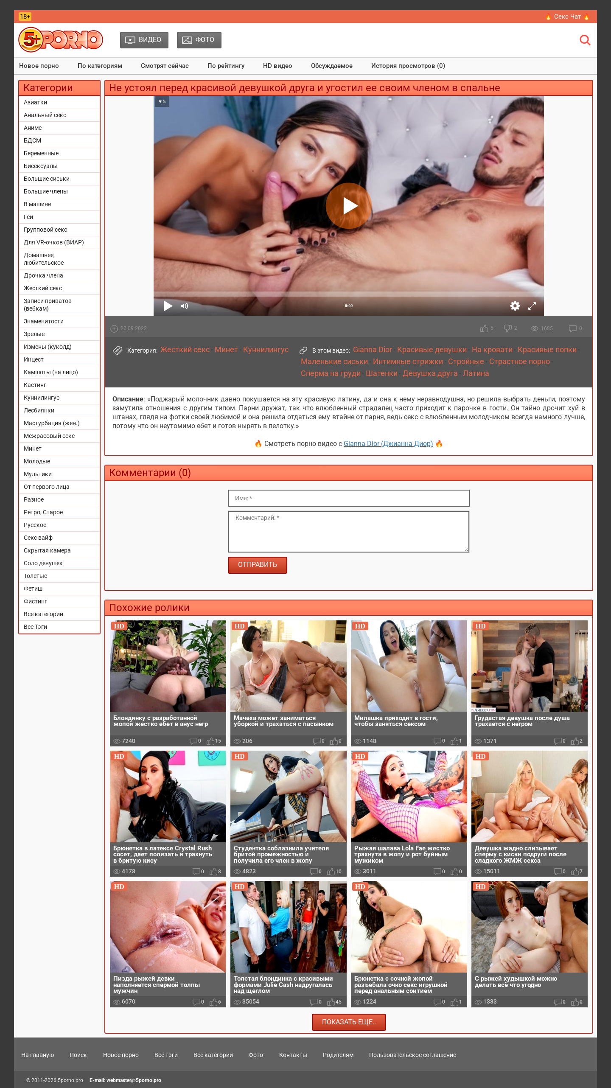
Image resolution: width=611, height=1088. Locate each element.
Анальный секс (45, 115)
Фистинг (35, 601)
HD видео (277, 66)
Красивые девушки (432, 349)
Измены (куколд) (48, 346)
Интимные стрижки (408, 361)
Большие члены (46, 191)
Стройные (466, 361)
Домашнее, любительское (44, 259)
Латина (476, 373)
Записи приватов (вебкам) (48, 304)
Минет (33, 448)
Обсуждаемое (332, 66)
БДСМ (32, 140)
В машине (37, 204)
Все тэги (166, 1055)
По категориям (100, 66)
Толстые (35, 575)
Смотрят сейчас (165, 66)
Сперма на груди (331, 373)
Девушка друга (430, 373)
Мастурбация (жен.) (52, 423)
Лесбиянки (39, 410)
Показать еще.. (349, 1022)
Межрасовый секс (49, 435)
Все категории (43, 614)
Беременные (41, 153)
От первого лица (47, 486)
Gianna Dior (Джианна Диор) (388, 444)
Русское (35, 525)
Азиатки (35, 102)
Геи (28, 216)
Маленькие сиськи (334, 361)
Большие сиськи (47, 178)
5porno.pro (70, 1080)
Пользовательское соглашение (412, 1055)
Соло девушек (43, 563)
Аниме (33, 127)
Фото (256, 1055)
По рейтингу (225, 66)
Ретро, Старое (43, 512)
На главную (37, 1055)
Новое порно (39, 66)
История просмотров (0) (408, 66)
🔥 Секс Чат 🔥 (567, 16)
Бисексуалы (41, 166)
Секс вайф (38, 537)
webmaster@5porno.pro (134, 1080)
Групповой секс (45, 229)
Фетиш (33, 588)
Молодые (37, 461)
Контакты (293, 1055)
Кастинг (35, 384)
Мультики (38, 474)
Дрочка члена (43, 275)
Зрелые (34, 334)
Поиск (78, 1055)
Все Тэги (35, 626)
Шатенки (382, 373)
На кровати (492, 349)
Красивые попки (547, 349)
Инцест (34, 359)
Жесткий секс (43, 288)
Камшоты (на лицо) (51, 372)
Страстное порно (519, 361)
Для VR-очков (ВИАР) (54, 242)
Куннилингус (41, 397)
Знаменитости (44, 321)
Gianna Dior (372, 349)
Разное (34, 499)
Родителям (338, 1055)
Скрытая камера (47, 550)
